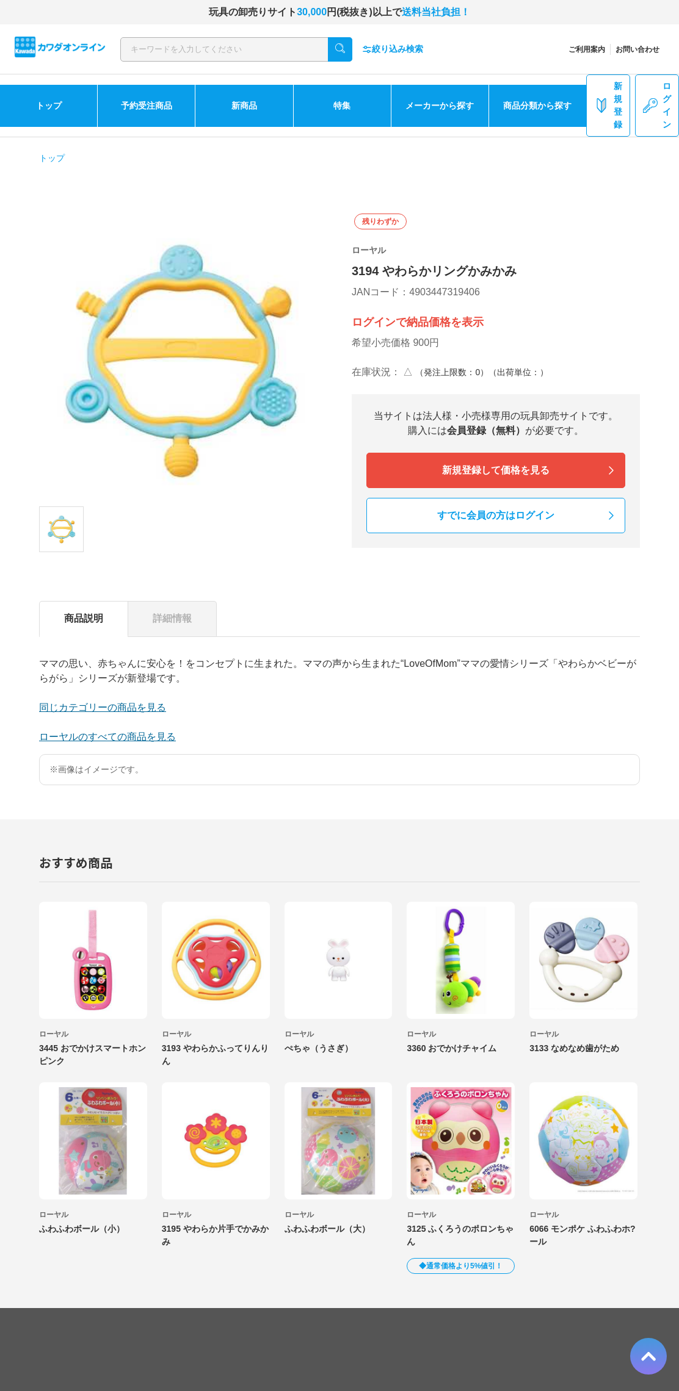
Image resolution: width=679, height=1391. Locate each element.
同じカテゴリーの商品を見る (102, 707)
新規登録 (608, 105)
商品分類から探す (537, 105)
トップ (49, 105)
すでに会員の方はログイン (495, 515)
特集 (341, 105)
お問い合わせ (637, 49)
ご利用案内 (586, 49)
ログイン (657, 105)
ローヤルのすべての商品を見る (107, 736)
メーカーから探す (439, 105)
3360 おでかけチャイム (451, 1048)
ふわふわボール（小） (82, 1229)
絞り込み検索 (392, 49)
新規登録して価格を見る (496, 470)
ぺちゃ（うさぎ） (319, 1048)
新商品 (244, 105)
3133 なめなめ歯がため (574, 1048)
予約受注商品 (146, 105)
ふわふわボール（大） (327, 1229)
